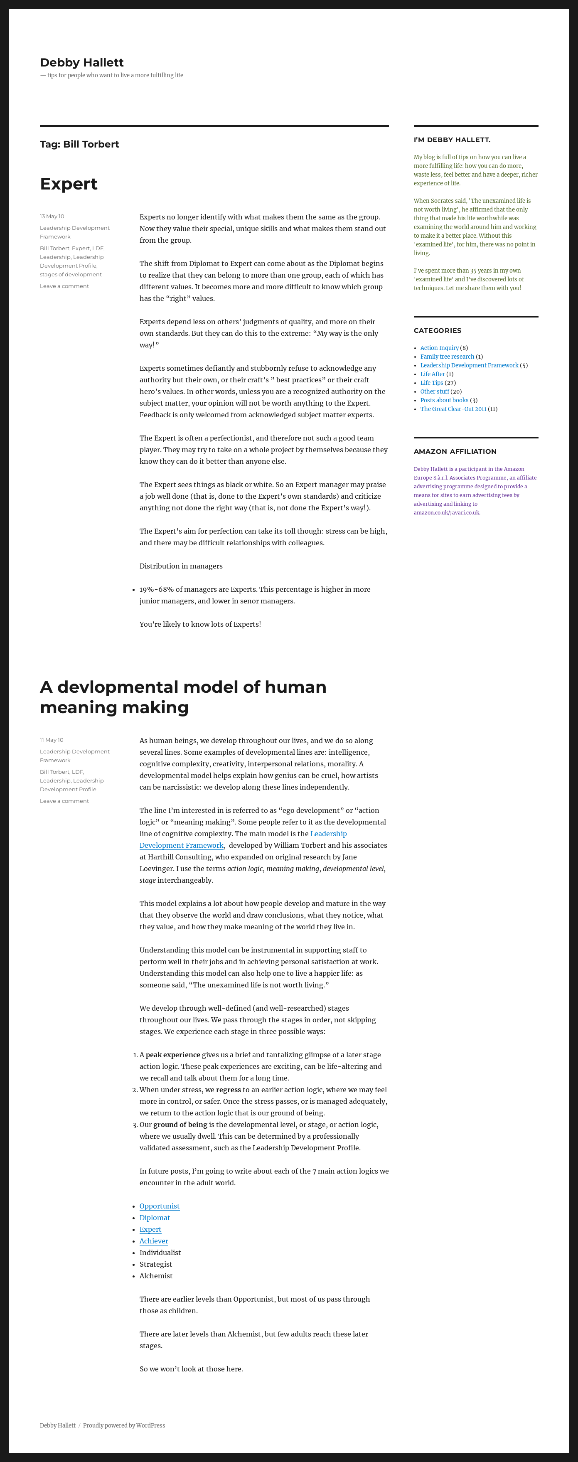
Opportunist (160, 1206)
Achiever (154, 1241)
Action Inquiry (440, 348)
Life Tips (432, 382)
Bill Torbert (54, 248)
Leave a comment (64, 286)
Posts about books (445, 400)
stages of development (71, 274)
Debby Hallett (82, 62)
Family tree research (448, 356)
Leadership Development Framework (470, 365)
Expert (69, 183)
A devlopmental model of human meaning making (183, 697)
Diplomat (155, 1217)
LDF (97, 248)
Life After (433, 374)
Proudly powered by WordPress (124, 1425)
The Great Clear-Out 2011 (454, 409)
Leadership (55, 257)
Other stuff (435, 391)
